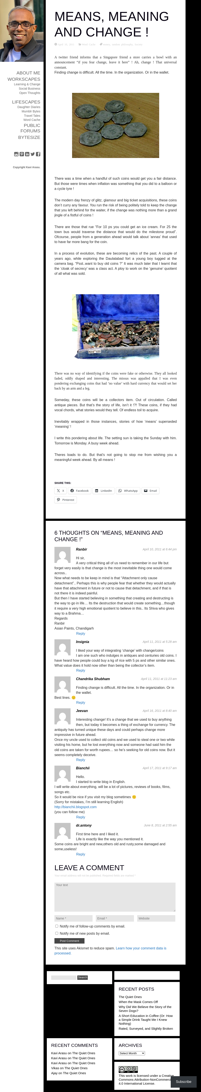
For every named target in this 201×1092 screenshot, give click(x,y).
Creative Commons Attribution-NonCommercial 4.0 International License (146, 1079)
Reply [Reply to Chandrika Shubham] (80, 702)
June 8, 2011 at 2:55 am (160, 825)
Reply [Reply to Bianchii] (80, 817)
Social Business (29, 88)
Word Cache (31, 120)
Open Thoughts (29, 93)
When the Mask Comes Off (138, 1002)
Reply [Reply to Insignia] (80, 670)
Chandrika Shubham (93, 679)
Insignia (82, 642)
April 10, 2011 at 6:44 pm (160, 549)
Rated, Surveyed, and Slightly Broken (146, 1028)
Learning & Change (27, 84)
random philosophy (122, 44)
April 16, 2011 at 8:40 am (160, 710)
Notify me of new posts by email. (85, 933)
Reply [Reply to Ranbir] (80, 633)
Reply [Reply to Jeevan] (80, 760)
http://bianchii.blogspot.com (75, 807)
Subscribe (183, 1082)
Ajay (54, 1073)
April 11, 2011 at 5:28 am (160, 641)
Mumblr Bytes (31, 111)
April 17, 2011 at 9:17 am (160, 768)
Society (138, 44)
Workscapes (23, 79)
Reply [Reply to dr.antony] (80, 854)
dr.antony (84, 825)
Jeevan (82, 711)
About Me (28, 72)
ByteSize (29, 137)
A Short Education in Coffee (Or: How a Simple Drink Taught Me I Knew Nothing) (146, 1019)
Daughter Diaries (28, 107)
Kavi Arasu (59, 1053)
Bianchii (83, 768)
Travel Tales (32, 115)
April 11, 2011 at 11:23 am (159, 679)
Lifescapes (26, 101)
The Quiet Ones (130, 997)
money (106, 44)
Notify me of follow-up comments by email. (92, 926)
